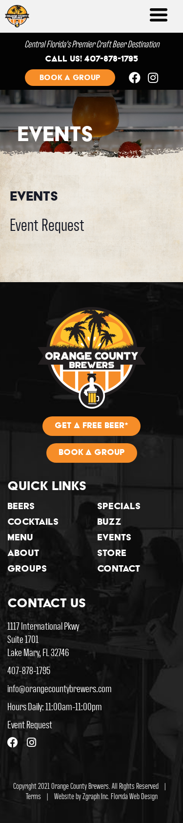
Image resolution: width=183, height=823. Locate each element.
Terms (33, 796)
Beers (21, 507)
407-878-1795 (28, 670)
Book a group (70, 78)
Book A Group (92, 453)
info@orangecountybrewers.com (59, 688)
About (23, 554)
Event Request (47, 224)
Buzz (109, 522)
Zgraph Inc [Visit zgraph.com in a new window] (95, 796)
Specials (119, 507)
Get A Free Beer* (91, 426)
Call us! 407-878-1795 (91, 59)
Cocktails (33, 522)
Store (111, 554)
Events (114, 538)
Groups (27, 569)
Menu (20, 538)
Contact (118, 569)
